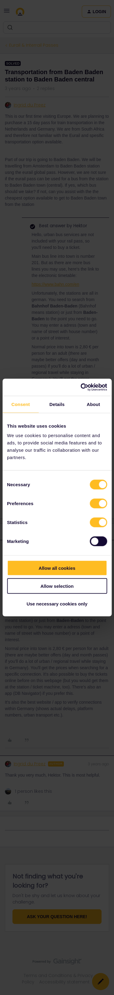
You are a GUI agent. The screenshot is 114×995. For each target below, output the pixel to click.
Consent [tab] (20, 404)
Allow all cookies (57, 568)
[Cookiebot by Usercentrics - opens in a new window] (81, 387)
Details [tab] (57, 404)
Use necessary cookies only (56, 603)
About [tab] (93, 404)
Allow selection (57, 585)
